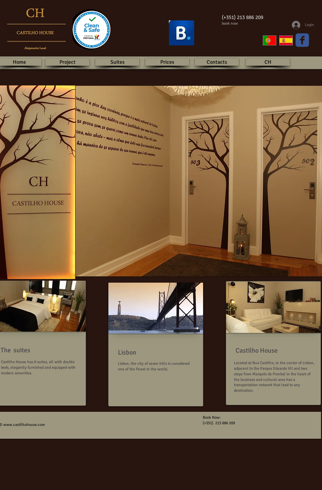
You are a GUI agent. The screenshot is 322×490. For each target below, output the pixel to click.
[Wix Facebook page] (302, 40)
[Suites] (117, 62)
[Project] (67, 62)
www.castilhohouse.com (24, 424)
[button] (155, 308)
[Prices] (167, 62)
